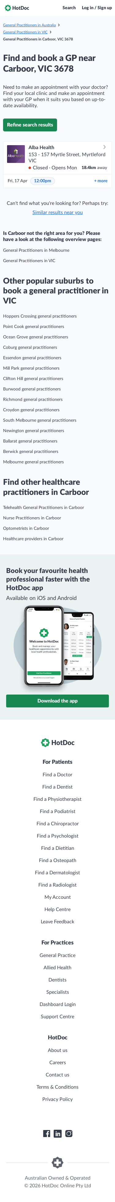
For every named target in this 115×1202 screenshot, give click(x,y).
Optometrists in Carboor (26, 528)
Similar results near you (58, 212)
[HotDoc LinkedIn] (57, 1134)
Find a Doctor (57, 774)
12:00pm (42, 181)
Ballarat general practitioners (30, 441)
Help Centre (57, 909)
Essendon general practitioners (32, 358)
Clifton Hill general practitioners (33, 379)
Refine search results (30, 124)
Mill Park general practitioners (31, 368)
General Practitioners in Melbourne (36, 250)
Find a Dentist (57, 787)
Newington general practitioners (33, 431)
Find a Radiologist (57, 885)
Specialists (57, 992)
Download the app (57, 701)
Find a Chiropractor (57, 823)
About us (57, 1050)
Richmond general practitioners (33, 400)
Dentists (57, 980)
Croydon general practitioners (31, 410)
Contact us (57, 1074)
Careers (57, 1062)
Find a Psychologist (58, 836)
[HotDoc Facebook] (46, 1134)
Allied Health (57, 967)
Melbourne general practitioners (33, 462)
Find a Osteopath (57, 860)
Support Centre (57, 1016)
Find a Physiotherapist (57, 799)
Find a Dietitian (57, 848)
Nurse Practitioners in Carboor (32, 518)
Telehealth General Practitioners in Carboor (43, 508)
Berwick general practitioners (30, 452)
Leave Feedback (57, 921)
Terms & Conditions (57, 1087)
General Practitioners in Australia (29, 25)
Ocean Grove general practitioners (35, 337)
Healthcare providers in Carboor (33, 539)
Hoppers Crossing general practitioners (40, 316)
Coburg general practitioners (30, 347)
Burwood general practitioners (32, 389)
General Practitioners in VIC (25, 32)
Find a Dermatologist (57, 872)
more (100, 181)
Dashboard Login (58, 1004)
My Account (57, 897)
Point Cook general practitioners (33, 327)
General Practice (57, 955)
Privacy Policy (57, 1099)
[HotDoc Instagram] (68, 1134)
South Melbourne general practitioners (39, 420)
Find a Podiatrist (57, 811)
